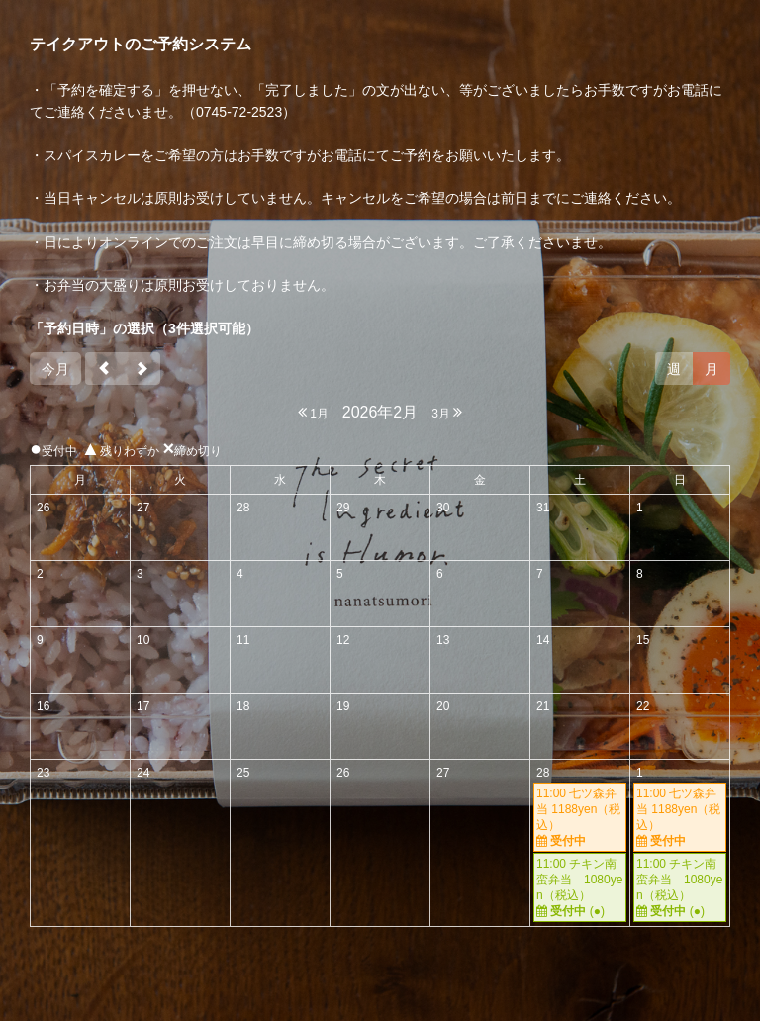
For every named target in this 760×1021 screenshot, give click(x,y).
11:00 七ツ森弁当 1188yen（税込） (579, 818)
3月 (446, 412)
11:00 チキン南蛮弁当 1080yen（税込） (579, 888)
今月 (55, 369)
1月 (313, 412)
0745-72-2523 (239, 112)
